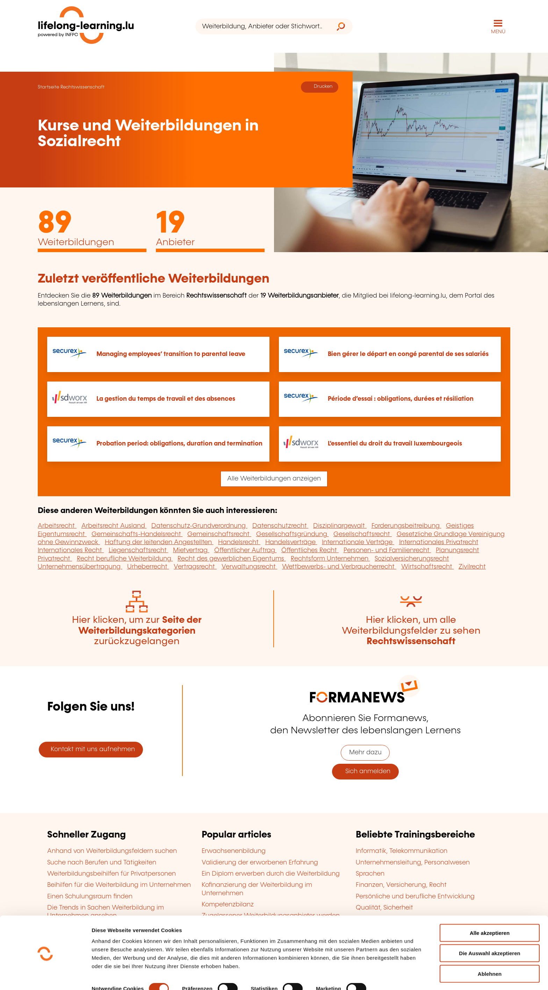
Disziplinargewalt (340, 525)
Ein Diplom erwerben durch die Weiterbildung (271, 873)
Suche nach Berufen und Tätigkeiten (101, 862)
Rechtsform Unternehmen (330, 558)
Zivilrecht (472, 566)
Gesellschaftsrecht (362, 533)
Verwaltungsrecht (249, 566)
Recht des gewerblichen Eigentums (232, 558)
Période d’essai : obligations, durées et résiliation (401, 399)
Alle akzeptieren (490, 910)
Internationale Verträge (358, 542)
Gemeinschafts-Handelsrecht (137, 533)
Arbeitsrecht (57, 525)
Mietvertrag (191, 550)
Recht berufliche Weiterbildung (125, 558)
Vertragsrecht (195, 566)
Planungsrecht (457, 550)
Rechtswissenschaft (82, 86)
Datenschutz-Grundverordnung (199, 525)
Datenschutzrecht (280, 525)
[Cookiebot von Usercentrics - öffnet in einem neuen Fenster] (45, 976)
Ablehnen (490, 951)
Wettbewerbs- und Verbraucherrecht (339, 566)
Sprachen (370, 873)
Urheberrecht (148, 566)
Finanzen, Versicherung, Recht (401, 885)
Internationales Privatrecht (438, 542)
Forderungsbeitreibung (406, 525)
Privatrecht (55, 558)
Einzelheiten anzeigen (119, 976)
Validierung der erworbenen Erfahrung (260, 862)
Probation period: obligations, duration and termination (179, 443)
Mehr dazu (365, 752)
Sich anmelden (365, 771)
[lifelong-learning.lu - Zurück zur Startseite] (86, 26)
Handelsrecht (239, 542)
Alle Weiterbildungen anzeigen (274, 478)
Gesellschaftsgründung (292, 533)
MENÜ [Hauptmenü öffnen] (498, 31)
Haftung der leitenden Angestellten (159, 542)
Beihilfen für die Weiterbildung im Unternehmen (119, 885)
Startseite (48, 86)
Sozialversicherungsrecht (412, 558)
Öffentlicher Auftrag (245, 550)
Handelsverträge (291, 542)
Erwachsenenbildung (234, 851)
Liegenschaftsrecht (138, 550)
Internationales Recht (71, 550)
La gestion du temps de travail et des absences (165, 399)
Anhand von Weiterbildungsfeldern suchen (112, 851)
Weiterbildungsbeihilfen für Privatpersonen (111, 873)
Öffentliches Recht (310, 550)
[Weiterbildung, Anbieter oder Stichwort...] (262, 26)
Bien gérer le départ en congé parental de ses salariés (408, 353)
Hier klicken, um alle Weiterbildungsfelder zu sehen (411, 630)
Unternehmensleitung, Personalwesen (413, 862)
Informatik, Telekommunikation (401, 851)
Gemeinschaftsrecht (219, 533)
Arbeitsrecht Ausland (114, 525)
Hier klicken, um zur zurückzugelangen (137, 630)
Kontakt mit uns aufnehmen (91, 749)
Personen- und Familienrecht (387, 550)
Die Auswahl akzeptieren (489, 930)
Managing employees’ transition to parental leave (170, 353)
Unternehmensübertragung (80, 566)
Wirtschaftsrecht (427, 566)
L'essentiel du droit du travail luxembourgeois (395, 443)
